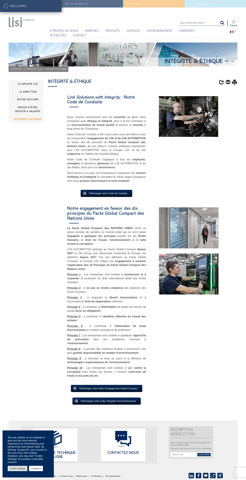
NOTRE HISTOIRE (27, 100)
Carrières (187, 31)
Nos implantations (112, 476)
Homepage (15, 69)
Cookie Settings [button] (17, 468)
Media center (81, 476)
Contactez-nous (123, 453)
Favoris (233, 23)
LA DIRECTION (28, 92)
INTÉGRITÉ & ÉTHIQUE (28, 119)
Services (133, 31)
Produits (113, 31)
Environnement (159, 31)
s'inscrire (204, 455)
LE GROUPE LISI (28, 84)
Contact (79, 35)
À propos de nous (64, 31)
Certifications (96, 476)
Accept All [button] (36, 468)
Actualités (58, 35)
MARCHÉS (92, 31)
